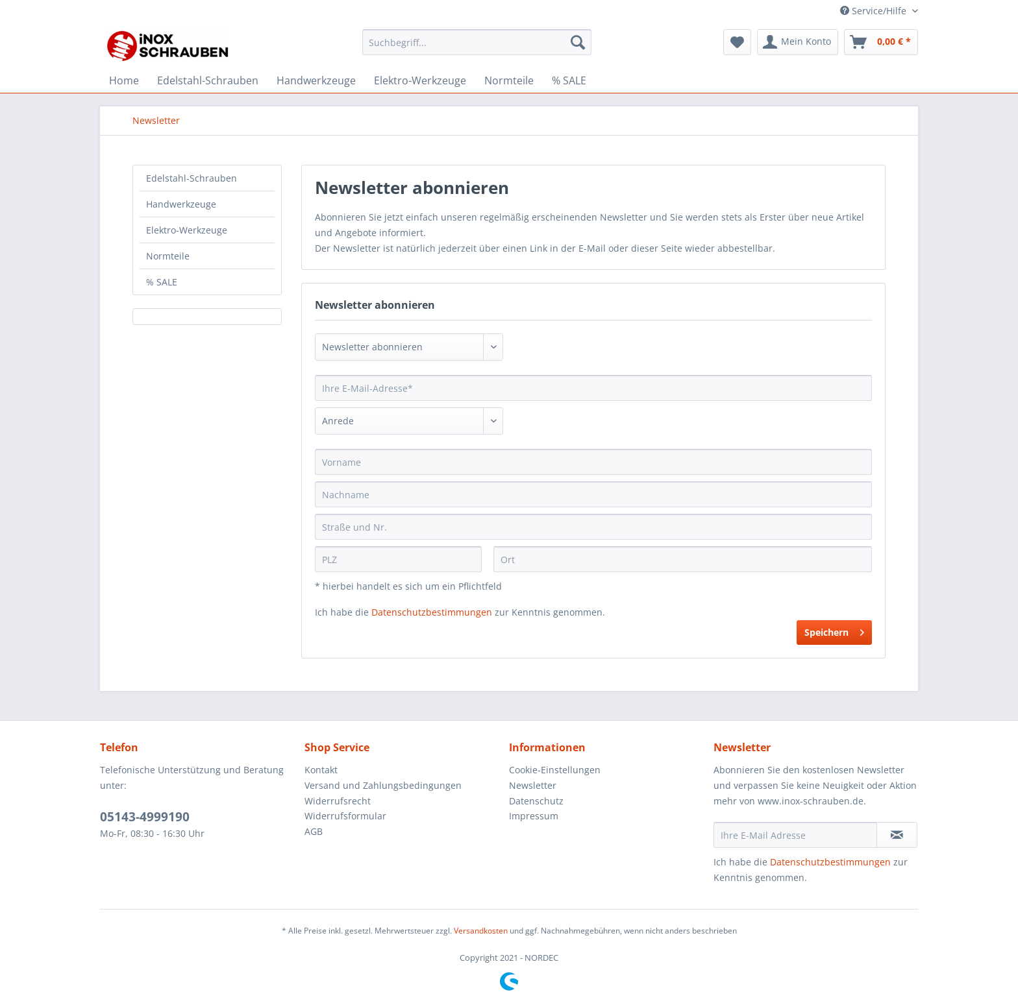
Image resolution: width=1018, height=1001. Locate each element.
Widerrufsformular (345, 816)
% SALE (161, 282)
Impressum (533, 816)
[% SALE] (569, 80)
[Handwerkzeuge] (316, 80)
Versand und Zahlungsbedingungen (383, 785)
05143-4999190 (145, 816)
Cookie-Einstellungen (555, 770)
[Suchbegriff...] (476, 42)
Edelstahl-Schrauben (191, 178)
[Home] (124, 80)
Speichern (834, 630)
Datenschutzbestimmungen (431, 612)
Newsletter (532, 785)
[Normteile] (509, 80)
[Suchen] (577, 42)
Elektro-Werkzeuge (186, 230)
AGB (313, 831)
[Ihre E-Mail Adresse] (795, 835)
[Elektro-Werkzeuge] (420, 80)
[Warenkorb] (881, 42)
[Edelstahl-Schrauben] (207, 80)
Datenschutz (536, 801)
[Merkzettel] (737, 42)
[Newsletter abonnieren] (896, 835)
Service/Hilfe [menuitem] (874, 11)
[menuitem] (476, 48)
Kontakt (321, 770)
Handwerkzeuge (181, 204)
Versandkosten (481, 930)
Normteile (168, 256)
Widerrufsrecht (337, 801)
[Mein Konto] (797, 42)
